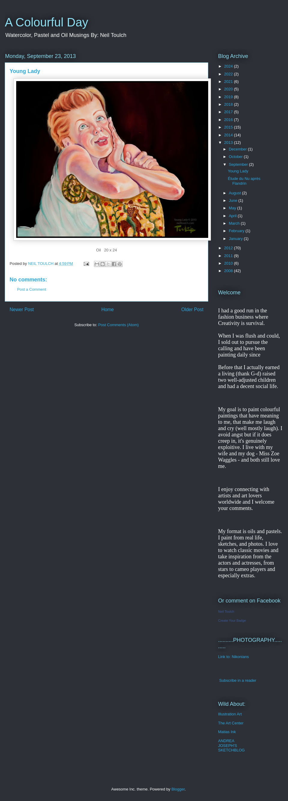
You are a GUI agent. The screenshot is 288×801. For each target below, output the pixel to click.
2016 (229, 119)
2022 (229, 74)
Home (107, 309)
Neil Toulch (226, 611)
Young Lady (238, 171)
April (233, 216)
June (233, 200)
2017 (229, 112)
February (237, 231)
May (233, 208)
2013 (229, 142)
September (239, 164)
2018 (229, 104)
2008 (229, 271)
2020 (229, 89)
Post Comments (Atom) (118, 325)
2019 (229, 97)
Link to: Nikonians (233, 656)
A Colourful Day (46, 22)
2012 (229, 248)
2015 (229, 127)
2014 (229, 135)
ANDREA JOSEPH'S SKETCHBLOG (231, 745)
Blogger (177, 789)
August (235, 193)
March (235, 223)
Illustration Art (230, 714)
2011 (229, 255)
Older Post (192, 309)
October (236, 156)
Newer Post (22, 309)
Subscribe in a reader (237, 680)
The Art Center (231, 723)
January (236, 238)
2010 (229, 263)
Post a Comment (31, 289)
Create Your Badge (232, 620)
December (238, 149)
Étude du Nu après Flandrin (244, 181)
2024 (229, 66)
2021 (229, 81)
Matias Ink (227, 732)
